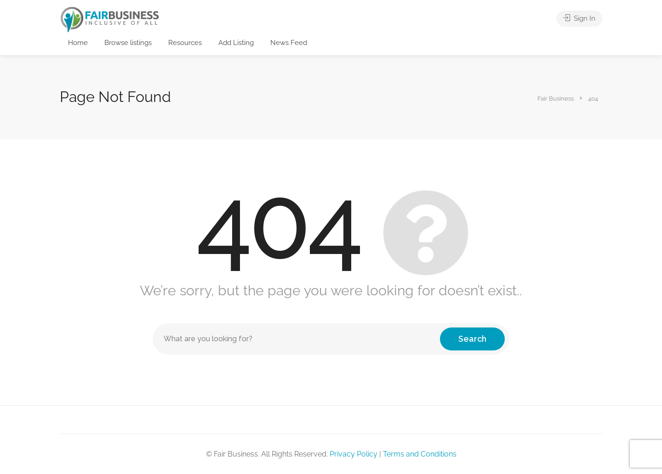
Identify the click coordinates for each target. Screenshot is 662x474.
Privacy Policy (353, 454)
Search (472, 339)
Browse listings (128, 43)
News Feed (288, 43)
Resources (185, 43)
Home (78, 43)
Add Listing (236, 43)
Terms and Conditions (420, 454)
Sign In (579, 18)
